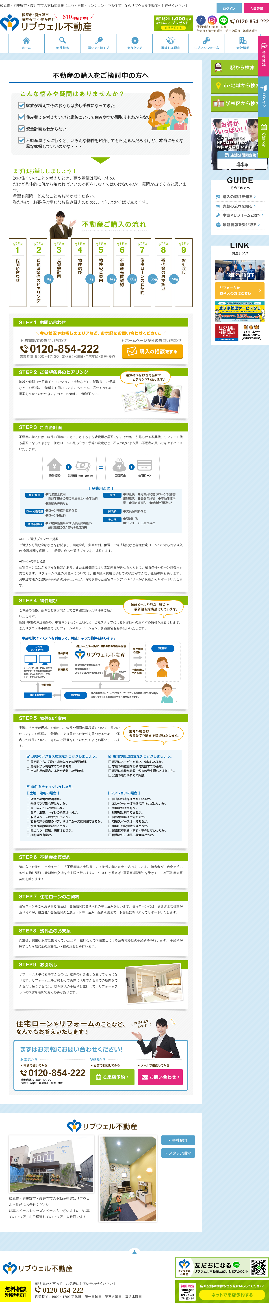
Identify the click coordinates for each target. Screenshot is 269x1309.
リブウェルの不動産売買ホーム (19, 44)
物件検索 (57, 44)
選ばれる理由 (173, 44)
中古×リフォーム (211, 44)
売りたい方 (134, 44)
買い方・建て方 (96, 44)
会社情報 (249, 44)
